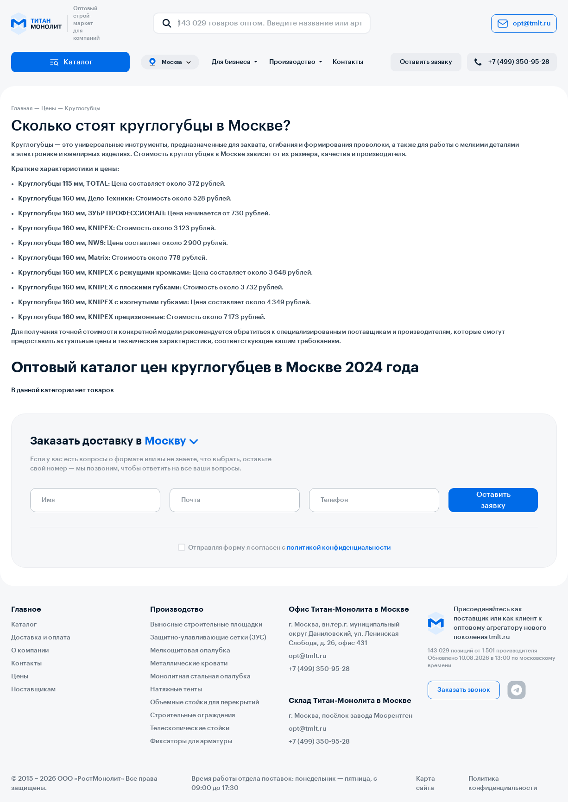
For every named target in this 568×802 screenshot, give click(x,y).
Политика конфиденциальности (502, 783)
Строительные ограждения (192, 715)
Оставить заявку (426, 62)
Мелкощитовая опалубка (190, 650)
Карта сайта (425, 783)
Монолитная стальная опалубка (200, 676)
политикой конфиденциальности (339, 548)
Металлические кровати (188, 663)
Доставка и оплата (40, 637)
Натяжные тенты (176, 689)
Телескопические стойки (189, 728)
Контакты (348, 62)
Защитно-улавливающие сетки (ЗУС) (208, 637)
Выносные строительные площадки (206, 624)
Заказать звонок (463, 690)
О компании (30, 650)
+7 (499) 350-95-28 (511, 62)
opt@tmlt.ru (524, 23)
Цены (19, 676)
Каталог (71, 62)
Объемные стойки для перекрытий (204, 702)
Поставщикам (33, 689)
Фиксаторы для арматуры (191, 741)
